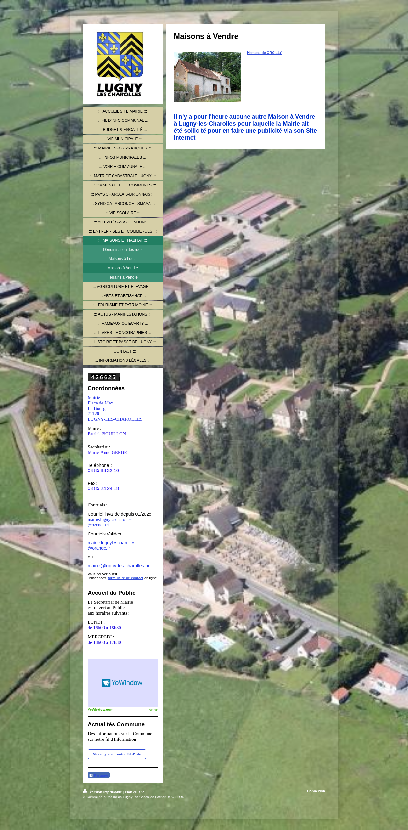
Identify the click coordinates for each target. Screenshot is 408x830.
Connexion (316, 791)
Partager (98, 775)
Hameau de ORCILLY (264, 53)
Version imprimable (103, 792)
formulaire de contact (125, 578)
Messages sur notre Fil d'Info (117, 754)
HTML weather (123, 683)
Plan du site (135, 792)
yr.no (153, 709)
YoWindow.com (100, 709)
